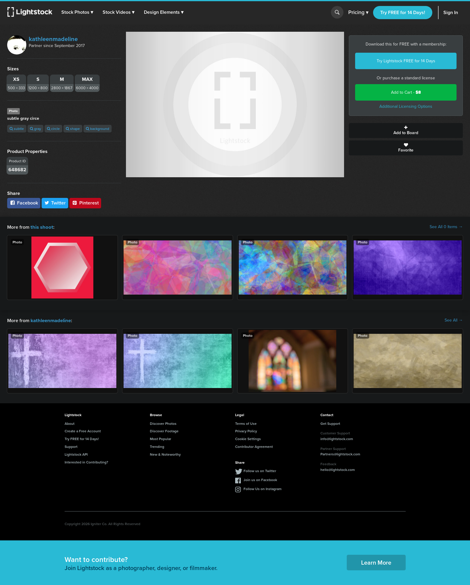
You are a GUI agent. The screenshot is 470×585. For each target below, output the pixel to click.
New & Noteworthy (165, 453)
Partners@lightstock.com (340, 453)
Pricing (358, 12)
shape (73, 128)
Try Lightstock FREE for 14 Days (406, 61)
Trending (157, 445)
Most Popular (160, 438)
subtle (17, 128)
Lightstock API (76, 453)
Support (71, 445)
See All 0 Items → (446, 227)
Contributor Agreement (254, 445)
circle (53, 128)
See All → (454, 320)
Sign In (450, 12)
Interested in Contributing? (86, 461)
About (69, 422)
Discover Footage (164, 430)
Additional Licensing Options (405, 106)
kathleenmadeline (53, 38)
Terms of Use (246, 422)
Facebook (24, 202)
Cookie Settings (248, 438)
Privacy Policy (246, 430)
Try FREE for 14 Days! (402, 12)
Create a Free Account (83, 430)
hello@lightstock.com (337, 469)
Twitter (55, 202)
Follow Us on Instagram (263, 488)
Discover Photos (163, 422)
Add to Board (406, 130)
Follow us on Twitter (260, 470)
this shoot (41, 226)
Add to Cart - (406, 92)
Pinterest (85, 202)
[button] (77, 12)
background (97, 128)
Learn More (376, 561)
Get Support (330, 422)
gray (35, 128)
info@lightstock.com (336, 438)
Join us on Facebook (260, 479)
